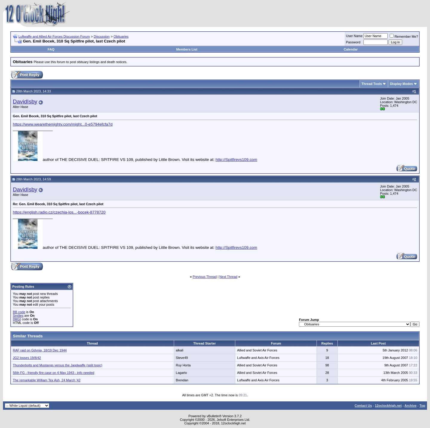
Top (422, 405)
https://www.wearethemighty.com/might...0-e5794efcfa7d (63, 124)
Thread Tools (372, 84)
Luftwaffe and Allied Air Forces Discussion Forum (54, 36)
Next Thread (228, 276)
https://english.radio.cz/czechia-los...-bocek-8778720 (59, 212)
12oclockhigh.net (388, 405)
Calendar (351, 49)
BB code (19, 312)
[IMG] (17, 319)
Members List (186, 49)
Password (353, 42)
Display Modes (401, 84)
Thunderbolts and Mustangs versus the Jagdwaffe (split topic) (57, 365)
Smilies (18, 315)
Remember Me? (404, 36)
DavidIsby (25, 101)
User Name (354, 36)
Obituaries (120, 36)
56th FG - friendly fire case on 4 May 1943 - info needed (53, 372)
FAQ (51, 49)
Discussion (102, 36)
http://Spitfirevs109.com (236, 159)
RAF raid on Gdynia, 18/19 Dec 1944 (40, 350)
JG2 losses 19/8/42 (27, 358)
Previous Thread (205, 276)
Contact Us (363, 405)
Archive (411, 405)
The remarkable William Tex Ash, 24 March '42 (46, 380)
